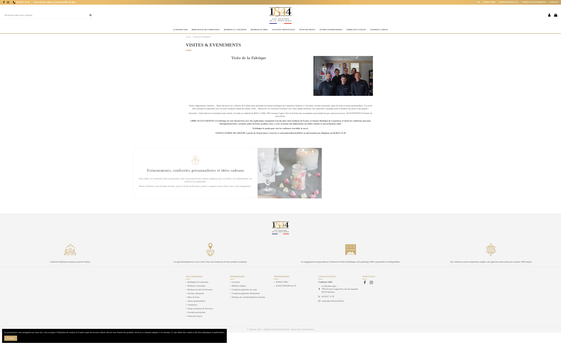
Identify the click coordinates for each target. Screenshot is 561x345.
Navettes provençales (196, 312)
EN (478, 2)
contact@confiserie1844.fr (332, 301)
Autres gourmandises (196, 301)
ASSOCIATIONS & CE (509, 2)
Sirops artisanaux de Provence (200, 308)
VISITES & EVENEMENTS (534, 2)
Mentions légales (239, 286)
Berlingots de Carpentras (198, 282)
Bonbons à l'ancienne (196, 286)
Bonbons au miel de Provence (200, 289)
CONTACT (554, 2)
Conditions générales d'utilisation (246, 293)
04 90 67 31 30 (327, 296)
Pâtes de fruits (193, 297)
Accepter (10, 338)
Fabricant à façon (195, 316)
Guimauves (192, 305)
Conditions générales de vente (244, 289)
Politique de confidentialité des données (248, 297)
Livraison (236, 282)
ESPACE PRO (489, 2)
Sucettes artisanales (196, 293)
